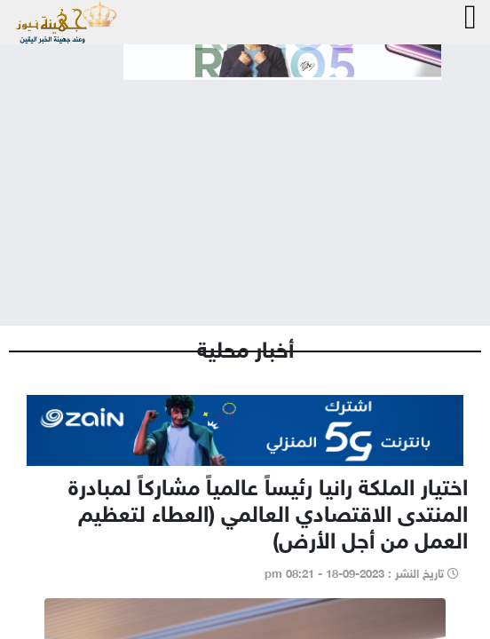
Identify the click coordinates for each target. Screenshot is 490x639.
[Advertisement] (245, 188)
